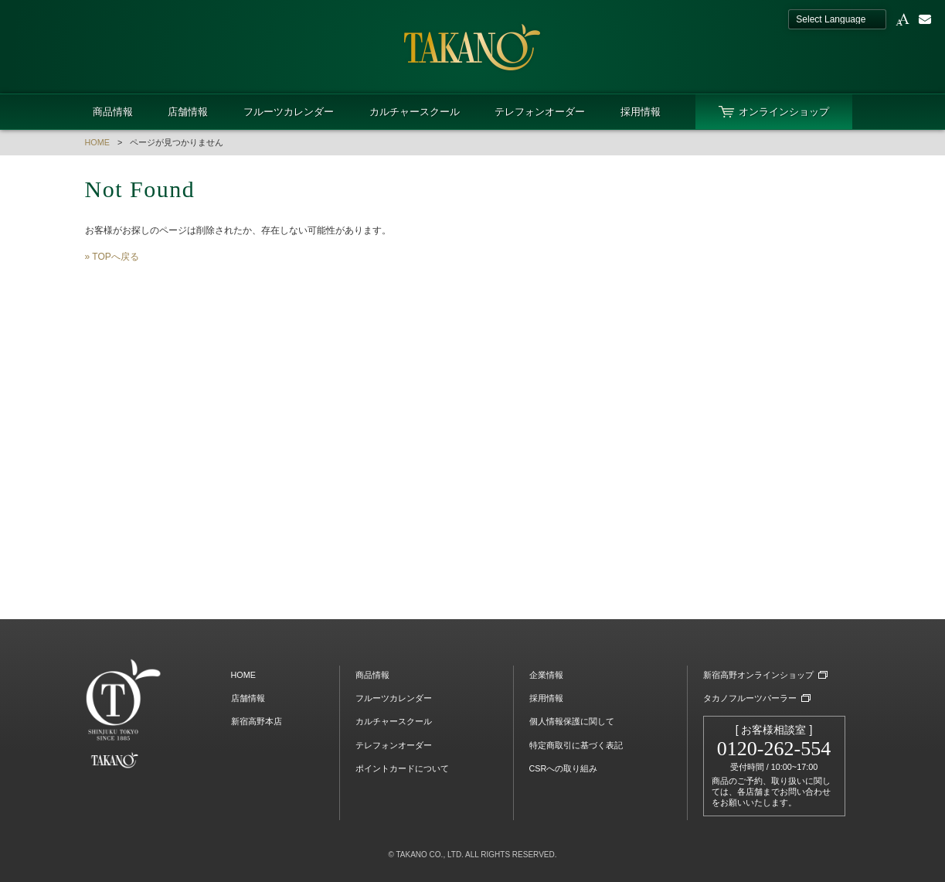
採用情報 (640, 111)
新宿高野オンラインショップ (758, 674)
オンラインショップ (784, 111)
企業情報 (546, 674)
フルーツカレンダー (288, 111)
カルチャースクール (414, 111)
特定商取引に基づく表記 (576, 745)
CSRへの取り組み (563, 768)
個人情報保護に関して (571, 721)
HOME (97, 142)
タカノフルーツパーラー (750, 698)
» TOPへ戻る (112, 256)
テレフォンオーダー (540, 111)
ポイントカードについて (402, 768)
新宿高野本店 (256, 721)
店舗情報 (188, 111)
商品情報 (113, 111)
